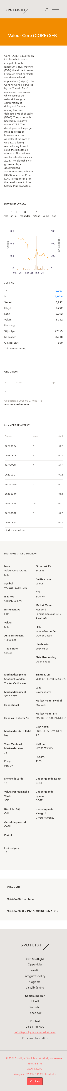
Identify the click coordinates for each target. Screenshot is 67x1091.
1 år (16, 214)
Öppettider (35, 964)
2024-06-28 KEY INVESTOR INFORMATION (32, 911)
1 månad (36, 214)
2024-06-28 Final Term (20, 899)
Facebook (35, 1013)
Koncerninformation (35, 1038)
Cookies (35, 1081)
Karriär (35, 970)
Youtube (34, 1007)
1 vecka (46, 214)
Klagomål (35, 982)
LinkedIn (34, 1001)
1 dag (54, 214)
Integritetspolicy (34, 976)
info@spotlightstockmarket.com (35, 1032)
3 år (12, 214)
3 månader (25, 214)
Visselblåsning (35, 987)
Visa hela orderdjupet (17, 404)
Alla (6, 216)
